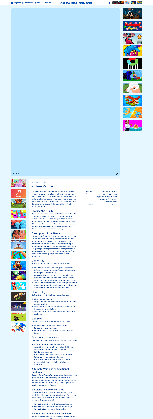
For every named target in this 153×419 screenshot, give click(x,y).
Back (16, 174)
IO (32, 182)
